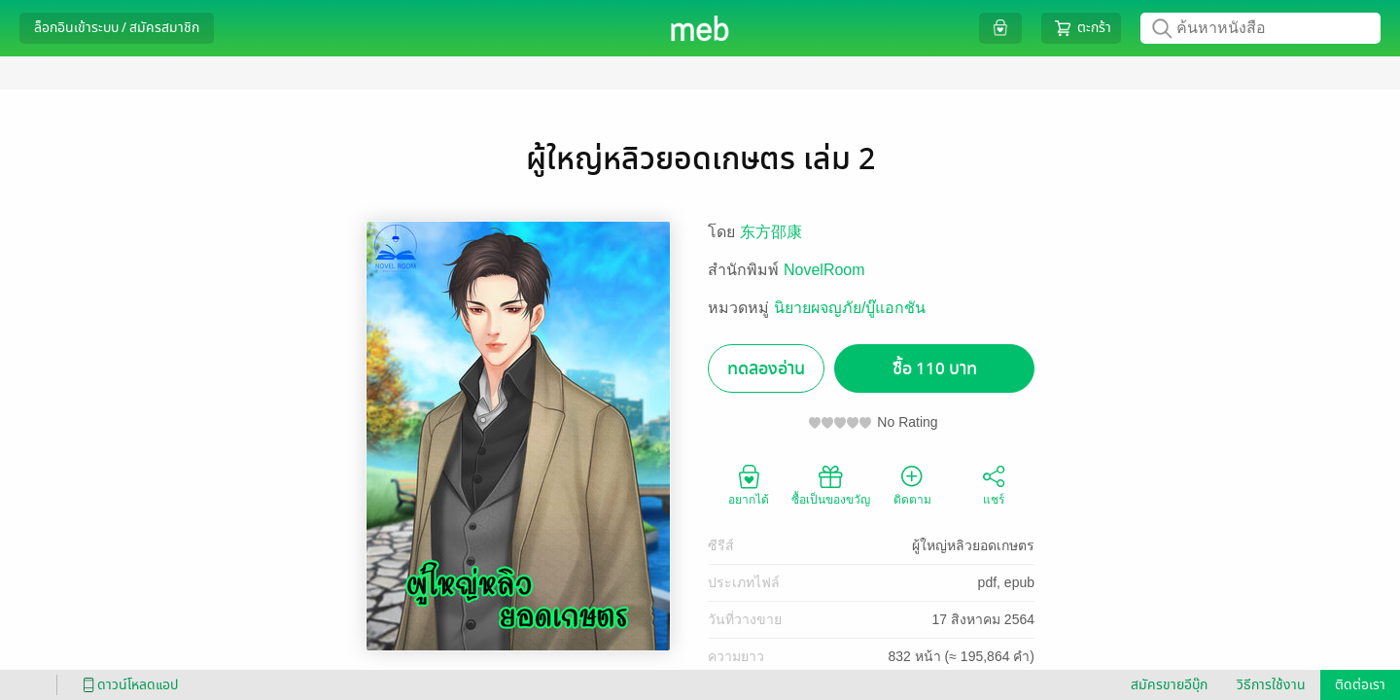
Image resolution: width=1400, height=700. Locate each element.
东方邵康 (771, 232)
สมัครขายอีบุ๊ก (1169, 685)
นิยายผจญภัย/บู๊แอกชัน (850, 307)
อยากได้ (748, 484)
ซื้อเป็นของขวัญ (830, 484)
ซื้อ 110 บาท (934, 369)
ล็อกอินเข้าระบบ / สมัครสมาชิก (116, 28)
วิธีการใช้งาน (1271, 685)
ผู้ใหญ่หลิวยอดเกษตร (973, 545)
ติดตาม (912, 484)
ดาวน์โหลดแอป (127, 685)
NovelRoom (824, 270)
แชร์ (993, 484)
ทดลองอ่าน (766, 369)
